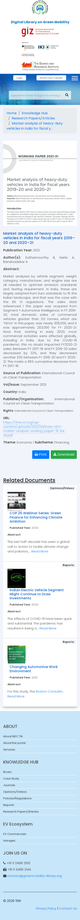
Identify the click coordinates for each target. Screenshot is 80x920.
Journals (9, 785)
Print (41, 454)
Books (7, 772)
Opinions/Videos (15, 792)
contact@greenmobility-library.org (34, 876)
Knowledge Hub (35, 113)
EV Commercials (14, 834)
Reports (8, 805)
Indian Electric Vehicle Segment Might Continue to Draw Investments (37, 594)
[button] (74, 77)
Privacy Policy (46, 908)
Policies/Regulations (17, 798)
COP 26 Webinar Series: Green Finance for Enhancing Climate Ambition (36, 517)
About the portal (14, 743)
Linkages (9, 841)
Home (12, 113)
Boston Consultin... (50, 691)
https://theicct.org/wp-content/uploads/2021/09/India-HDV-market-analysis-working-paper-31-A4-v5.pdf (34, 428)
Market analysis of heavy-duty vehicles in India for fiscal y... (35, 126)
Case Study (11, 779)
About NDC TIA (13, 736)
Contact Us (68, 908)
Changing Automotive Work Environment (34, 668)
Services (9, 750)
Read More (39, 551)
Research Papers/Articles (33, 118)
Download (63, 454)
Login (19, 78)
